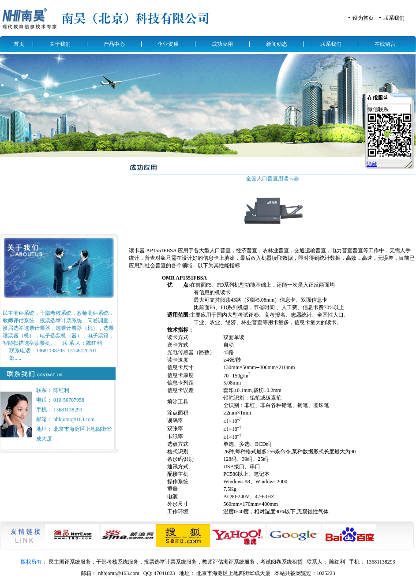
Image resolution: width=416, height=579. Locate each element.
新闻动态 (276, 44)
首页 (19, 44)
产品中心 (114, 44)
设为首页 (363, 18)
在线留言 (385, 44)
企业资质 (168, 44)
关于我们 (60, 44)
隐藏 (372, 164)
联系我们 (394, 18)
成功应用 (222, 44)
